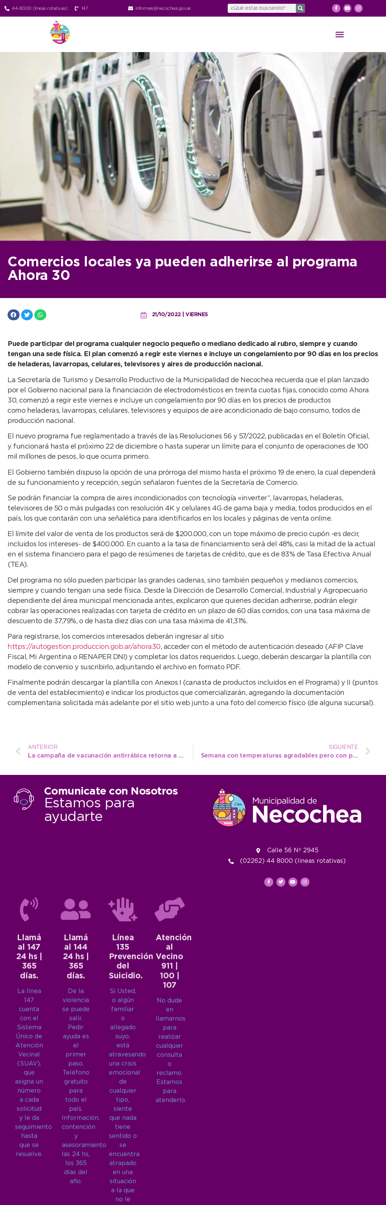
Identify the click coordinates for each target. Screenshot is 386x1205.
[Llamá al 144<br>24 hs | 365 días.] (76, 1095)
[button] (339, 34)
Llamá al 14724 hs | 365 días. (29, 1142)
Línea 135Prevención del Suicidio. (131, 1142)
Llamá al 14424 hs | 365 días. (76, 1142)
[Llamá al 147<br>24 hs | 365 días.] (29, 1095)
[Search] (300, 8)
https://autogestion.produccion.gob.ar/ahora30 (84, 647)
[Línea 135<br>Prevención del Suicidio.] (123, 1095)
